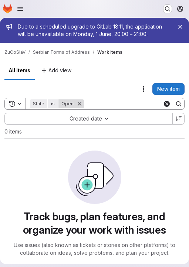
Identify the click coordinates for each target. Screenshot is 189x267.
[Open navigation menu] (20, 9)
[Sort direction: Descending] (179, 119)
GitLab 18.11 (110, 26)
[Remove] (79, 103)
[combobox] (88, 119)
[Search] (129, 103)
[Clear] (166, 103)
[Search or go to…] (167, 8)
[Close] (180, 26)
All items (19, 70)
